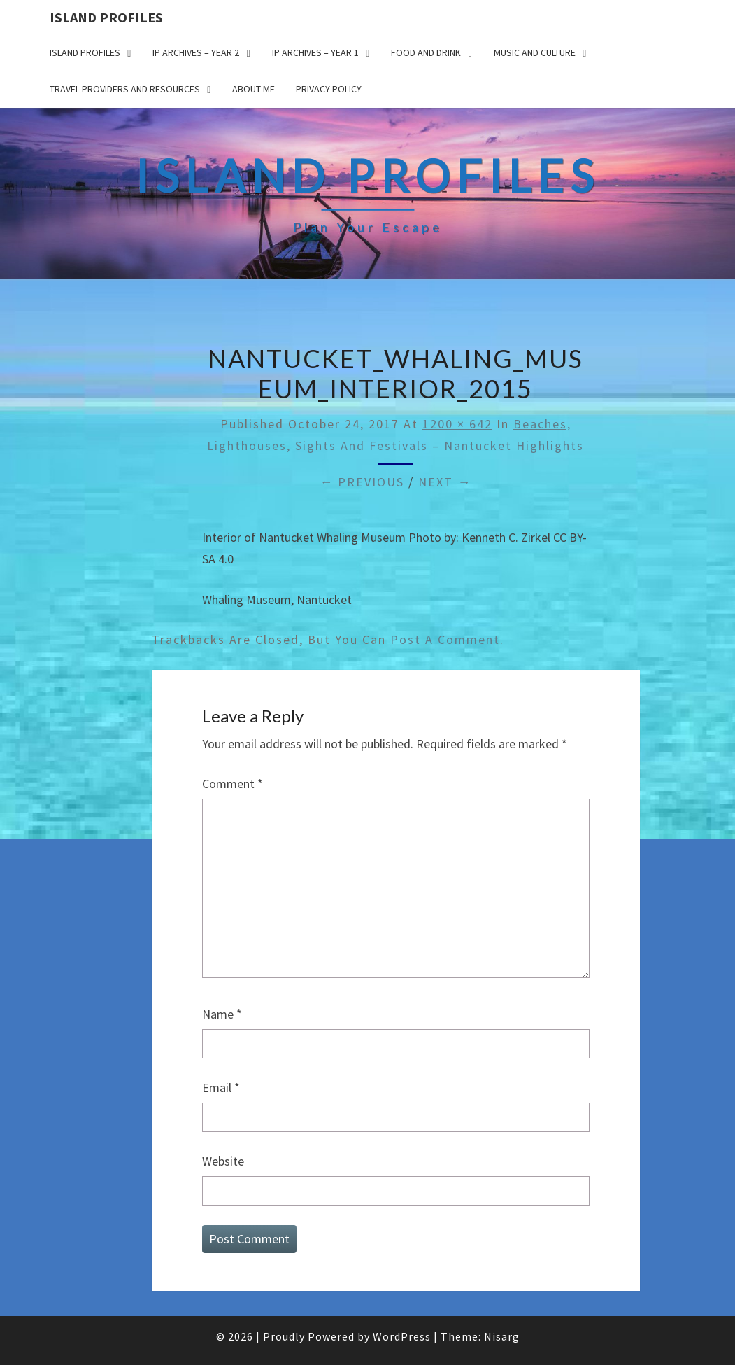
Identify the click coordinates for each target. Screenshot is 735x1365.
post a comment (445, 639)
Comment (232, 784)
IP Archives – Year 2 (195, 52)
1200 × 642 (457, 424)
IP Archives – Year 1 (315, 52)
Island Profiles (106, 17)
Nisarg (502, 1336)
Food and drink (426, 52)
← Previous (362, 482)
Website (223, 1161)
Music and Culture (535, 52)
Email (221, 1087)
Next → (444, 482)
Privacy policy (329, 89)
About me (253, 89)
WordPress (402, 1336)
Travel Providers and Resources (125, 89)
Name (222, 1014)
